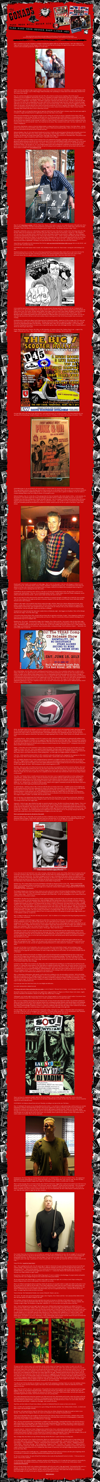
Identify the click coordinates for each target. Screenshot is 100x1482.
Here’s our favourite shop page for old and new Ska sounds (29, 814)
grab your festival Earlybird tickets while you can (59, 243)
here (55, 135)
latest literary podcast (26, 225)
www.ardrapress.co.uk (35, 147)
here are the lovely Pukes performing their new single (30, 989)
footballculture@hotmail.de (21, 1463)
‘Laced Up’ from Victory (29, 1263)
